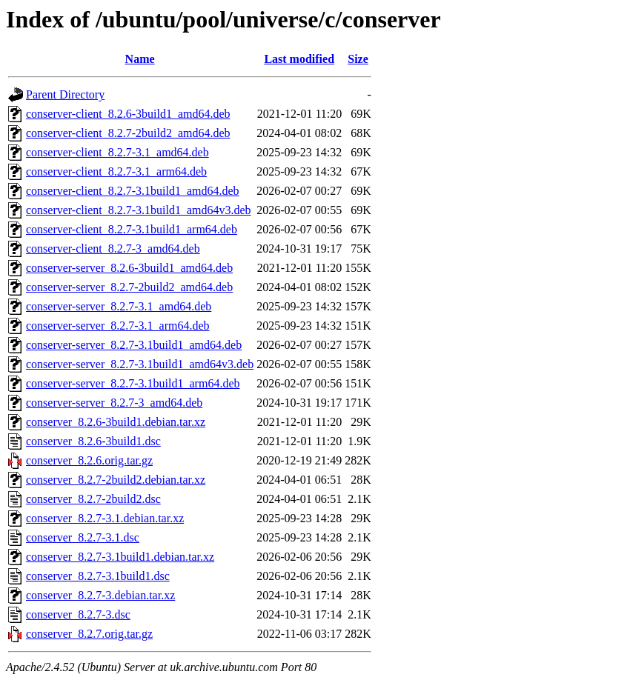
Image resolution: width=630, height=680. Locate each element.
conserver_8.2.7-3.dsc (78, 614)
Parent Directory (65, 94)
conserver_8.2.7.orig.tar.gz (89, 633)
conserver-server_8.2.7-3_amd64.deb (114, 402)
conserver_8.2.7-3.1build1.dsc (98, 576)
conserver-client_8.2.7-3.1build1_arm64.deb (131, 229)
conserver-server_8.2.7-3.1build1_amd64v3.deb (139, 364)
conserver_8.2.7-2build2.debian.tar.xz (115, 479)
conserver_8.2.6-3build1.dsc (93, 441)
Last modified (299, 59)
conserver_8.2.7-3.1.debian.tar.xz (105, 518)
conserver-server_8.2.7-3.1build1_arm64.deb (132, 383)
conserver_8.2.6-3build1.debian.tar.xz (115, 422)
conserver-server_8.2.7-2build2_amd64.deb (129, 287)
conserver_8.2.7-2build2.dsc (93, 499)
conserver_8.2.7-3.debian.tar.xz (100, 595)
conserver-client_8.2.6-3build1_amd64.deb (128, 113)
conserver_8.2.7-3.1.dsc (82, 537)
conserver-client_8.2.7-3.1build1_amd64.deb (132, 190)
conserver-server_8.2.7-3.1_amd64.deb (118, 306)
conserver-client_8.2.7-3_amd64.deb (113, 248)
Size (358, 59)
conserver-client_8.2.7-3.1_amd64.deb (117, 152)
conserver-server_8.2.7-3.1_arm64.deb (118, 325)
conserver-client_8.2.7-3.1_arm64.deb (116, 171)
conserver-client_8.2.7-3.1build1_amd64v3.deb (138, 210)
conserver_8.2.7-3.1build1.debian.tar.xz (120, 556)
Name (140, 59)
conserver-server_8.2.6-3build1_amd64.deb (129, 267)
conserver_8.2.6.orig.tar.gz (89, 460)
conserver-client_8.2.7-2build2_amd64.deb (128, 133)
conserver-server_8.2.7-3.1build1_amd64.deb (134, 345)
